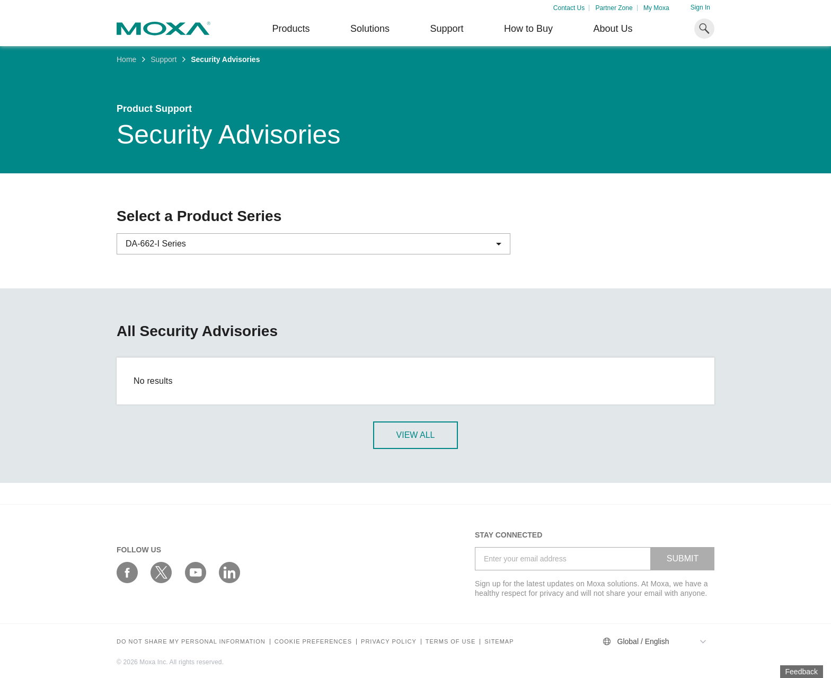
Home (126, 59)
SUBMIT (683, 558)
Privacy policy (389, 642)
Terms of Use (451, 642)
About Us (612, 28)
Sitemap (499, 642)
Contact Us (569, 8)
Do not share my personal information (191, 642)
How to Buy (528, 28)
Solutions (370, 28)
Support (446, 28)
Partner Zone (614, 8)
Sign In (700, 7)
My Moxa (656, 8)
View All (415, 434)
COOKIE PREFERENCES (313, 642)
